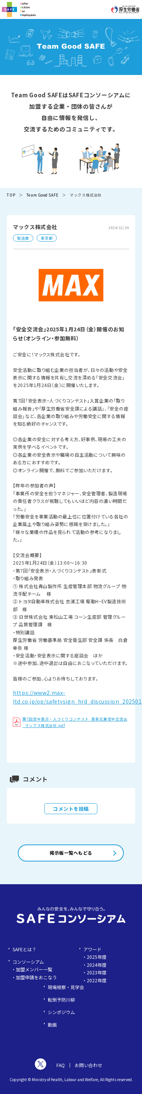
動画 (52, 1024)
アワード (92, 949)
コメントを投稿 (71, 808)
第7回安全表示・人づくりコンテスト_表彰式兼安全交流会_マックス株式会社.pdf (70, 722)
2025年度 (96, 957)
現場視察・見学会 (66, 987)
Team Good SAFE (43, 195)
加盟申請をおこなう (36, 977)
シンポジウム (61, 1012)
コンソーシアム (28, 961)
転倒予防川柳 (61, 999)
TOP (11, 195)
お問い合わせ (89, 1065)
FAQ (60, 1065)
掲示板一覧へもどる (71, 852)
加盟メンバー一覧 (34, 969)
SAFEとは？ (24, 949)
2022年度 (96, 980)
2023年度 (96, 972)
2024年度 (96, 964)
